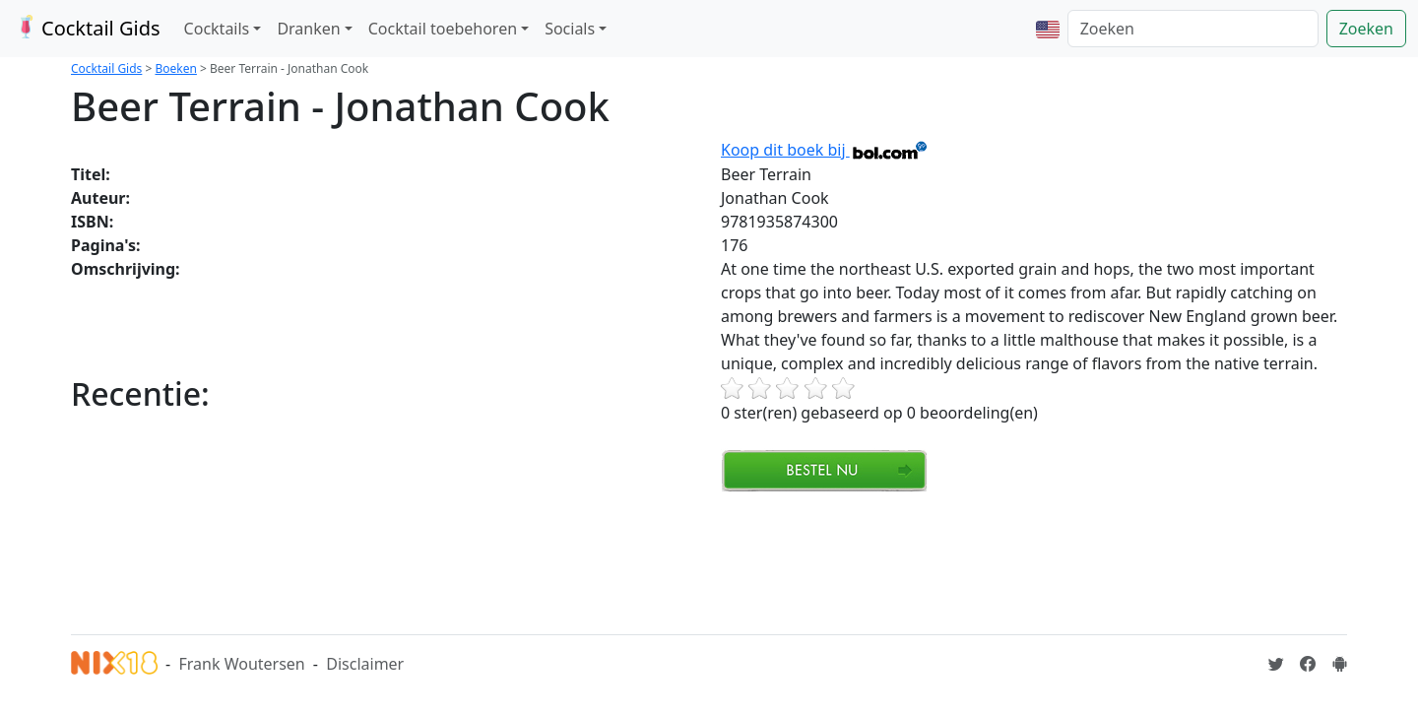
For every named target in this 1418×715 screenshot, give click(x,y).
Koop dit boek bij (825, 150)
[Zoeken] (1193, 28)
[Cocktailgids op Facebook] (1308, 664)
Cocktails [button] (217, 28)
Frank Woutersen (241, 664)
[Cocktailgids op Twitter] (1276, 664)
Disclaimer (365, 664)
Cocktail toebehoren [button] (442, 28)
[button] (1047, 28)
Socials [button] (570, 28)
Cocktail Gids (86, 28)
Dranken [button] (308, 28)
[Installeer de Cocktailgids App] (1339, 664)
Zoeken (1366, 28)
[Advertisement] (429, 560)
